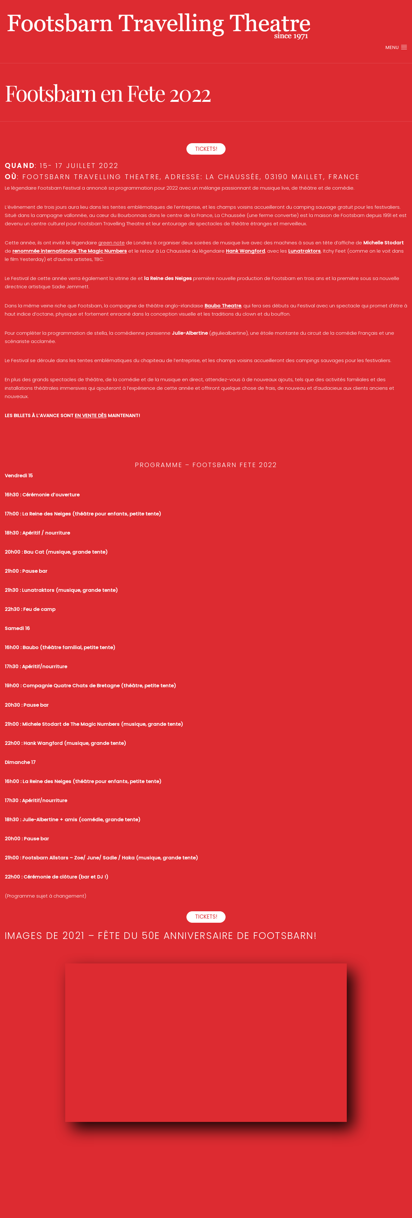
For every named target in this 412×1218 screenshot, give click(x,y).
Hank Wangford (245, 251)
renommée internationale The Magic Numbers (69, 251)
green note (111, 242)
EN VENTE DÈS (91, 415)
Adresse (182, 176)
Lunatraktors (304, 251)
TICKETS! (206, 149)
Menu (396, 47)
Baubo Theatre (223, 305)
